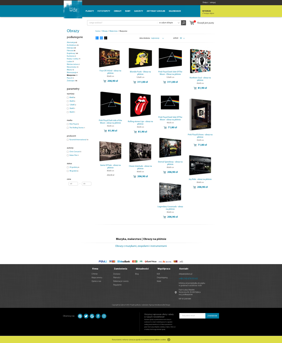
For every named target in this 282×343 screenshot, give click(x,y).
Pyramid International (78, 140)
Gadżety (138, 11)
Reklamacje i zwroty (121, 281)
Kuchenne (71, 56)
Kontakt (183, 269)
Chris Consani (75, 152)
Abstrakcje (72, 42)
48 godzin (73, 171)
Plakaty (90, 11)
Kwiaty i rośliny (73, 59)
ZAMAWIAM (212, 316)
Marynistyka (72, 67)
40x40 (72, 101)
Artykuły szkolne (156, 11)
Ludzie (70, 62)
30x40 (72, 108)
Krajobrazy (72, 53)
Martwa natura (73, 64)
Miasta (70, 70)
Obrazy (73, 31)
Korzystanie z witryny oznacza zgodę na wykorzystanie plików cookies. (139, 340)
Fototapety (104, 11)
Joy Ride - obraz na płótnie (200, 179)
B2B (158, 274)
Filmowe (71, 51)
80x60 (72, 98)
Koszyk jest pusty (201, 23)
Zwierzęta (72, 81)
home (97, 31)
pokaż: (176, 38)
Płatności (116, 278)
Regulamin (117, 285)
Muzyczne (72, 75)
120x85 (72, 105)
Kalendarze (175, 11)
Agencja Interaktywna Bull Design (159, 305)
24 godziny (74, 167)
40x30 (72, 112)
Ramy (127, 11)
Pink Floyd (74, 124)
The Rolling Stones (77, 128)
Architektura (73, 45)
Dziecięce (71, 48)
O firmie (95, 274)
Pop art (70, 78)
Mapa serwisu (97, 278)
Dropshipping (162, 278)
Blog (137, 274)
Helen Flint (74, 155)
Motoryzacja (72, 73)
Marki (159, 281)
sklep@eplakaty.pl (185, 274)
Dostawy (116, 274)
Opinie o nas (96, 281)
